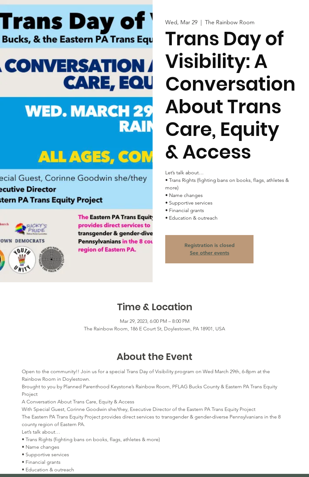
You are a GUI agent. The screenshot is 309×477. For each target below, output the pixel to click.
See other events (209, 253)
